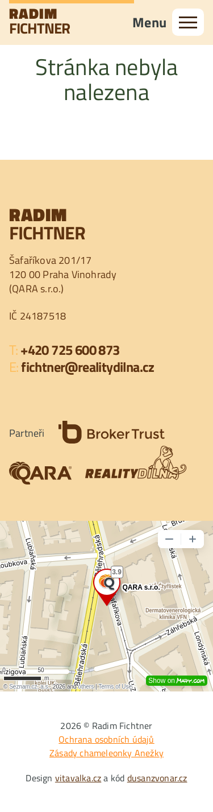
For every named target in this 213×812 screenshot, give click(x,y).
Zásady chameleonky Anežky (106, 753)
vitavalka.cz (78, 778)
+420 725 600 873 (69, 349)
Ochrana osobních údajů (106, 739)
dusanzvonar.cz (157, 778)
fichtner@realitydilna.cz (87, 367)
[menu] (188, 22)
